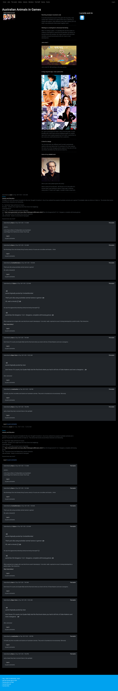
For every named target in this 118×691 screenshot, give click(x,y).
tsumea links (5, 686)
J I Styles (13, 283)
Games (43, 2)
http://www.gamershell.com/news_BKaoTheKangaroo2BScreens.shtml (24, 212)
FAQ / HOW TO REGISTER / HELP (11, 678)
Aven (12, 337)
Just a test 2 (45, 42)
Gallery (20, 2)
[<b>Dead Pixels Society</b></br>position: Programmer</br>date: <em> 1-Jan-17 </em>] (82, 17)
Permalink (111, 223)
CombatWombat (15, 263)
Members (31, 2)
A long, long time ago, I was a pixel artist (52, 71)
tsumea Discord (6, 684)
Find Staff (37, 2)
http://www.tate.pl (8, 324)
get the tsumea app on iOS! (9, 680)
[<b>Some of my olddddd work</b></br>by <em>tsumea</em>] (12, 17)
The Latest (14, 2)
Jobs (8, 2)
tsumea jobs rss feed (8, 682)
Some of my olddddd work (49, 154)
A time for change (46, 141)
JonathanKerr (14, 389)
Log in (113, 2)
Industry (25, 2)
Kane (12, 223)
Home (4, 2)
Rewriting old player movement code (51, 15)
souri (11, 195)
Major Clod (14, 355)
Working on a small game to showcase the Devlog (55, 27)
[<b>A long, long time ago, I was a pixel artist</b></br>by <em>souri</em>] (6, 17)
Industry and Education (8, 198)
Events (48, 2)
